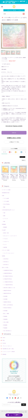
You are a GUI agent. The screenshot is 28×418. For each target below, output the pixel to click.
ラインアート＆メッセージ (8, 253)
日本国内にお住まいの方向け (14, 137)
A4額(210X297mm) (7, 293)
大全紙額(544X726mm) (8, 270)
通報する (23, 160)
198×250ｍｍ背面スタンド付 (9, 287)
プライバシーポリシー (7, 346)
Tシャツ (5, 244)
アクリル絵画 (6, 198)
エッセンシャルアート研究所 (9, 351)
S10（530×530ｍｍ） (7, 330)
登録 (23, 404)
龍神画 (3, 256)
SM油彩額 (5, 319)
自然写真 (5, 247)
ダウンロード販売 (5, 250)
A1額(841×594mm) (7, 302)
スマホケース (6, 241)
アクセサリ (5, 238)
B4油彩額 (5, 325)
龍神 (4, 215)
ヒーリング (5, 218)
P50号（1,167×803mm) (8, 304)
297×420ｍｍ (6, 264)
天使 (4, 212)
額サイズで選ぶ (5, 267)
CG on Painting (6, 204)
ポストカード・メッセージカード (10, 235)
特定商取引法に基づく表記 (8, 348)
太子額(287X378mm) (7, 279)
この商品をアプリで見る (14, 142)
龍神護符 (5, 227)
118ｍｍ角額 (5, 322)
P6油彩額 (5, 327)
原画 (3, 195)
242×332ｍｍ (6, 261)
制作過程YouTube (5, 192)
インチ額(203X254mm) (8, 284)
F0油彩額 (5, 316)
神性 (4, 221)
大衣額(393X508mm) (7, 273)
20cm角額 (5, 296)
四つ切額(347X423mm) (8, 276)
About (4, 337)
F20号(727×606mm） (7, 307)
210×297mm (5, 258)
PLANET (4, 230)
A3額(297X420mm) (7, 290)
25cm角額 (5, 310)
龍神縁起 (4, 224)
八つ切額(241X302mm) (8, 281)
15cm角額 (5, 299)
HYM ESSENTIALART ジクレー (8, 209)
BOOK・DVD (6, 233)
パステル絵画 (6, 201)
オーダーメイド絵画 (6, 189)
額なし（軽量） (6, 313)
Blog (3, 340)
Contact (4, 343)
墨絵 (4, 207)
